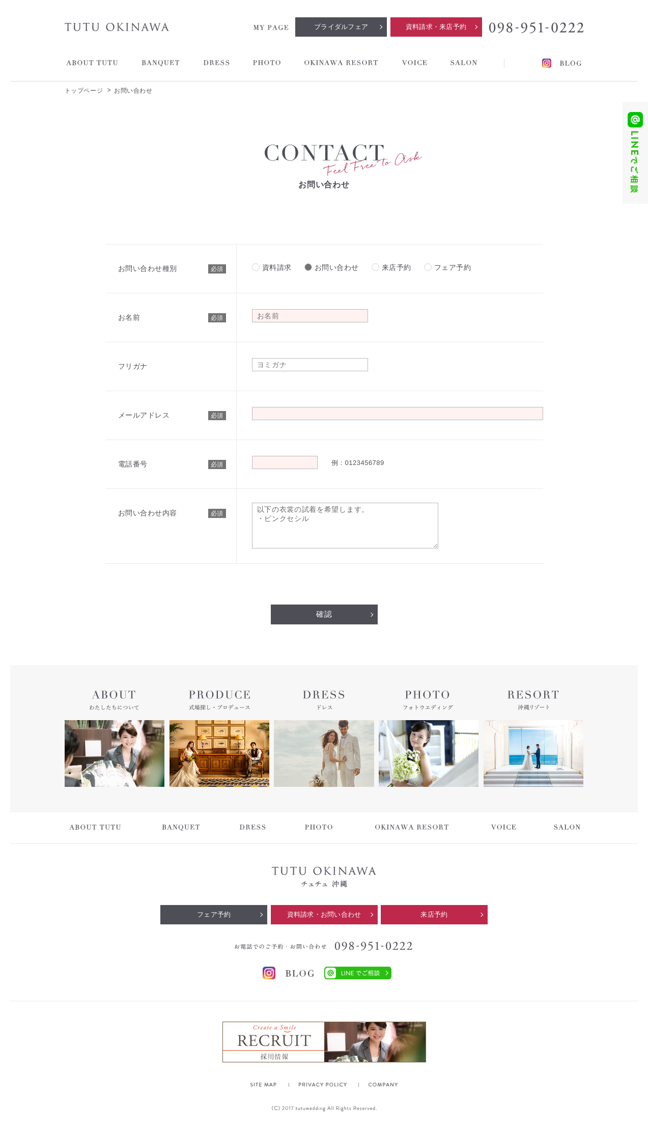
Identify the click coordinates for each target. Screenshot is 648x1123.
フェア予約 (214, 914)
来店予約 (433, 914)
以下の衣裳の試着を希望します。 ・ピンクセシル (345, 526)
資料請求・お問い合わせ (324, 914)
